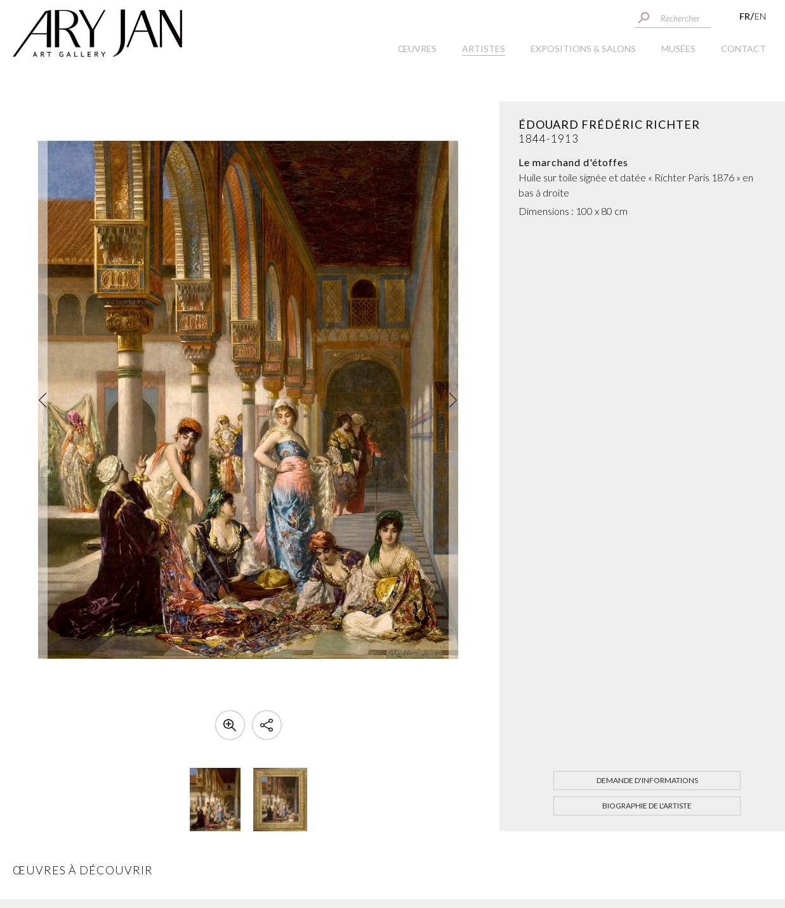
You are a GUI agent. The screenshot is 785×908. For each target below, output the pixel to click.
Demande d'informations (647, 780)
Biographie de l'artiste (647, 805)
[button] (43, 399)
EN (760, 16)
